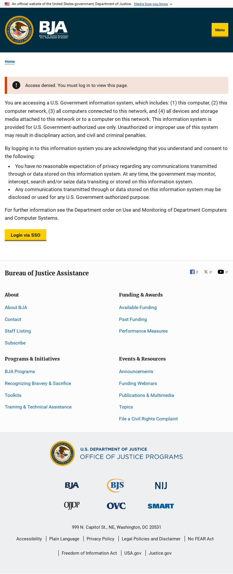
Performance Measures (143, 331)
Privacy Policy (100, 539)
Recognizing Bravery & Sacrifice (38, 383)
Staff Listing (18, 331)
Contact (13, 319)
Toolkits (13, 395)
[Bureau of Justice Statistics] (116, 490)
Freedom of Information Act (89, 553)
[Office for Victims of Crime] (116, 506)
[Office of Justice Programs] (19, 30)
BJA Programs (20, 371)
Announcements (136, 371)
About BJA (16, 307)
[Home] (53, 30)
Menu (220, 30)
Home (10, 61)
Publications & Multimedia (146, 395)
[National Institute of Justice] (161, 483)
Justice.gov (160, 553)
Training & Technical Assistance (38, 407)
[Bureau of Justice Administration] (72, 483)
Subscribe (15, 343)
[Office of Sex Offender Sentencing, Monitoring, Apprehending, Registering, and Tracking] (161, 504)
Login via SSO (25, 235)
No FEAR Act (201, 539)
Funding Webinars (138, 383)
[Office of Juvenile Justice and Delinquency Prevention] (72, 507)
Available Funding (138, 307)
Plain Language (64, 539)
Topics (126, 407)
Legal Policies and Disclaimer (151, 539)
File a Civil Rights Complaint (148, 419)
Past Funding (133, 319)
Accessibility (29, 539)
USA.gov (132, 553)
